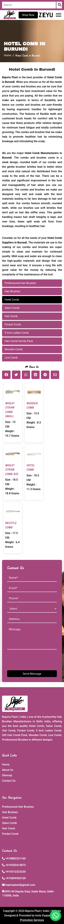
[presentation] (33, 659)
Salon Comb (9, 823)
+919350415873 (15, 865)
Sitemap (7, 775)
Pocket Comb (10, 833)
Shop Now (28, 15)
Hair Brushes (10, 812)
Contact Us (9, 780)
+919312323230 (15, 871)
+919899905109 (15, 878)
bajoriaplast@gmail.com (20, 884)
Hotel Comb (9, 817)
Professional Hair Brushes (18, 806)
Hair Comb (8, 828)
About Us (7, 770)
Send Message (32, 674)
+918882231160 (15, 858)
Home (7, 55)
